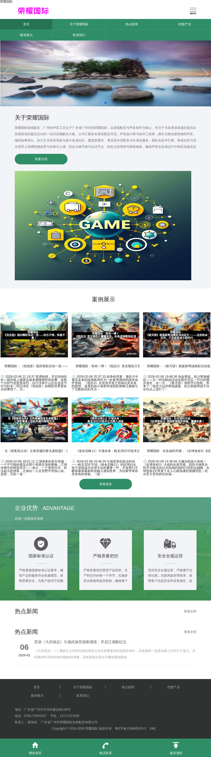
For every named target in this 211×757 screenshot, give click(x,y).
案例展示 (26, 35)
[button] (106, 103)
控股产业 (184, 24)
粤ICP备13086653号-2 (130, 728)
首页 (26, 24)
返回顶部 (176, 747)
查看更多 (105, 484)
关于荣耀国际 (79, 24)
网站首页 (35, 747)
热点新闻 (131, 24)
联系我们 (79, 35)
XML (153, 728)
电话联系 (105, 747)
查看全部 (41, 159)
